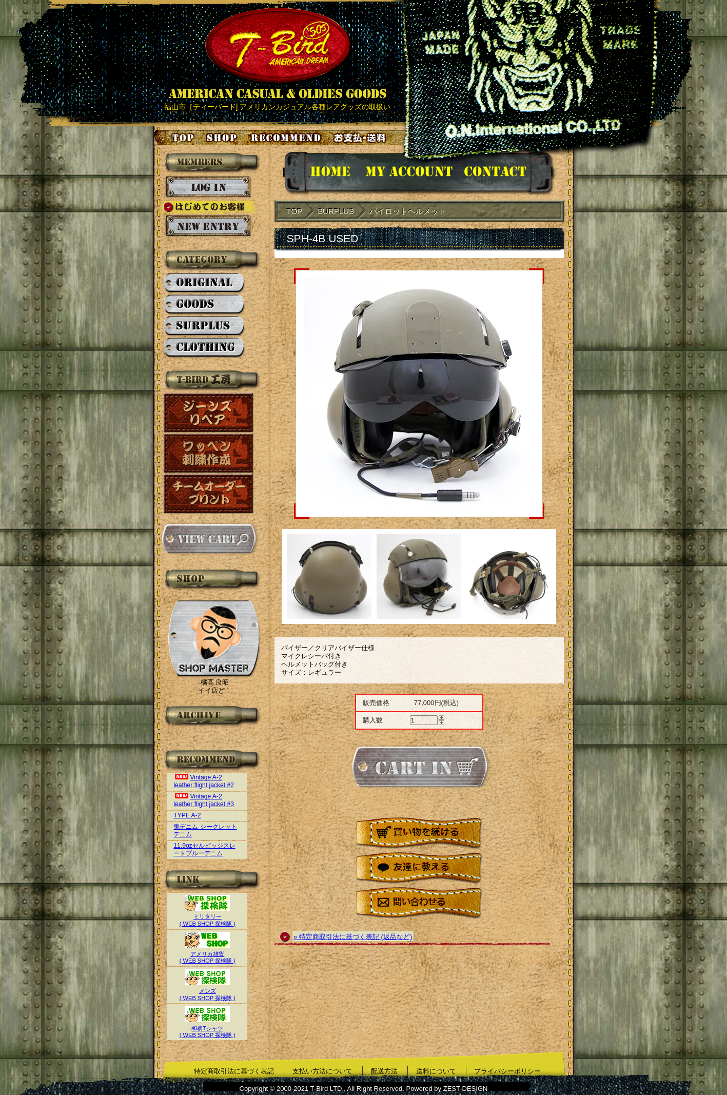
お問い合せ (507, 173)
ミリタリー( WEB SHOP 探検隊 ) (207, 917)
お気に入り (287, 137)
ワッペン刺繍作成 (209, 453)
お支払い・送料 (361, 137)
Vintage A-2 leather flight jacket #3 (203, 800)
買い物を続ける (419, 833)
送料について (436, 1071)
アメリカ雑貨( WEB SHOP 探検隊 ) (207, 954)
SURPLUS (204, 326)
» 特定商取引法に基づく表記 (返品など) (352, 937)
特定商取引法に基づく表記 (234, 1071)
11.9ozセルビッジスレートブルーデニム (204, 849)
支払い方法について (322, 1071)
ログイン (208, 187)
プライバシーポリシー (507, 1071)
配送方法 (384, 1071)
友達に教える (419, 868)
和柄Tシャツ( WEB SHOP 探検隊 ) (207, 1028)
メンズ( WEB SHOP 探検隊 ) (207, 991)
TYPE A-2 (187, 815)
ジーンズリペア (209, 413)
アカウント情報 (408, 173)
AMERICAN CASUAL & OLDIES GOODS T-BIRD (277, 53)
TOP (295, 211)
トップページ (175, 137)
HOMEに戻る (320, 173)
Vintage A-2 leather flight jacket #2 (203, 781)
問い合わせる (419, 903)
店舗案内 (223, 137)
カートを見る (209, 538)
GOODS (204, 305)
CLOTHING (204, 348)
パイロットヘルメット (407, 211)
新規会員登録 (208, 226)
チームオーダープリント (209, 494)
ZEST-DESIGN (465, 1088)
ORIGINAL (204, 283)
